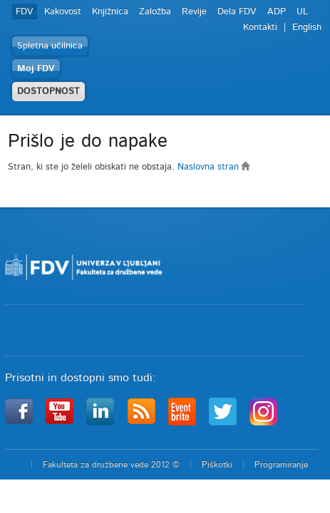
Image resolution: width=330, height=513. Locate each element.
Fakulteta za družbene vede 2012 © (111, 464)
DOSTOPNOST (48, 91)
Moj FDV (36, 68)
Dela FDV (237, 11)
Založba (155, 11)
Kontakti (260, 27)
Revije (194, 11)
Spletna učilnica (50, 46)
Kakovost (62, 11)
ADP (276, 11)
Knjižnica (110, 11)
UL (302, 11)
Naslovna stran (214, 167)
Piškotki (217, 464)
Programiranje (281, 464)
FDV (24, 11)
